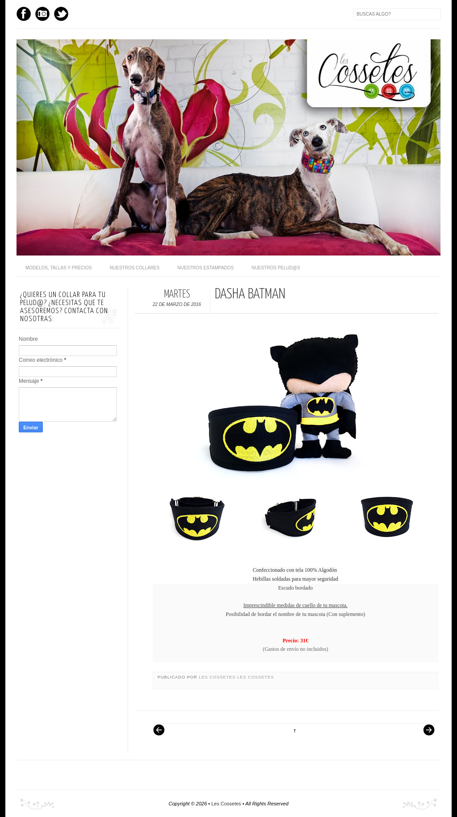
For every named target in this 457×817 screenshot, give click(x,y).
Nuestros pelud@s (276, 267)
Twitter (61, 14)
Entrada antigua (425, 734)
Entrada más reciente (163, 734)
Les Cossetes (218, 677)
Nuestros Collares (135, 267)
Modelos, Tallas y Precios (58, 267)
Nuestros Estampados (205, 267)
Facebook (24, 14)
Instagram (42, 14)
